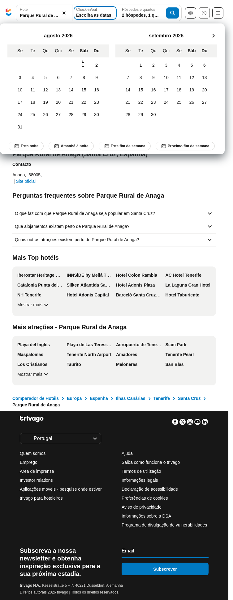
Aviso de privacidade (142, 507)
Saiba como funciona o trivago (151, 462)
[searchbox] (44, 15)
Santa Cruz (189, 398)
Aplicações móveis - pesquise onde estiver (61, 489)
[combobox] (44, 13)
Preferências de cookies (145, 498)
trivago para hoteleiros (41, 498)
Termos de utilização (141, 471)
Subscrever (165, 569)
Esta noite (26, 146)
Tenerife (161, 398)
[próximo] (213, 36)
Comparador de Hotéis (35, 398)
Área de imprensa (37, 471)
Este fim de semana (124, 146)
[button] (44, 13)
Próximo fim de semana (185, 146)
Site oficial (26, 181)
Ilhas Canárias (130, 398)
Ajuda (127, 453)
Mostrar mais (33, 304)
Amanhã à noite (71, 146)
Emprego (28, 462)
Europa (74, 398)
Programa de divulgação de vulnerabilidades (164, 524)
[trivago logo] (8, 13)
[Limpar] (64, 13)
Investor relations (36, 480)
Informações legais (140, 480)
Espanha (99, 398)
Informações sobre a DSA (146, 516)
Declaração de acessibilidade (150, 489)
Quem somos (32, 453)
